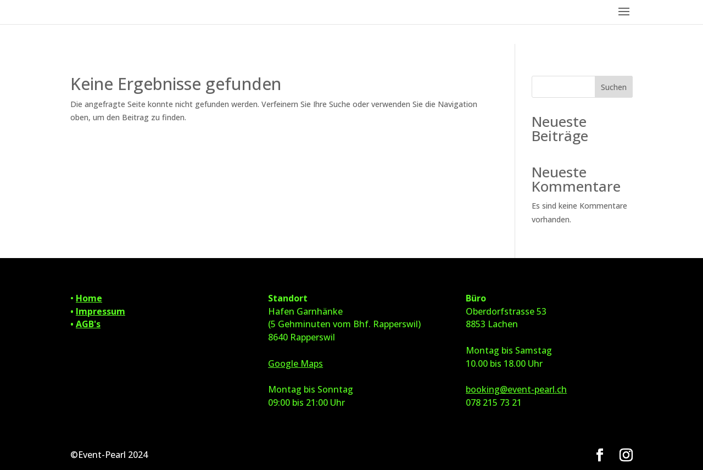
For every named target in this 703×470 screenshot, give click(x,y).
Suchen (614, 87)
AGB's (88, 324)
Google (284, 363)
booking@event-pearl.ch (516, 389)
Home (89, 298)
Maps (311, 363)
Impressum (100, 311)
